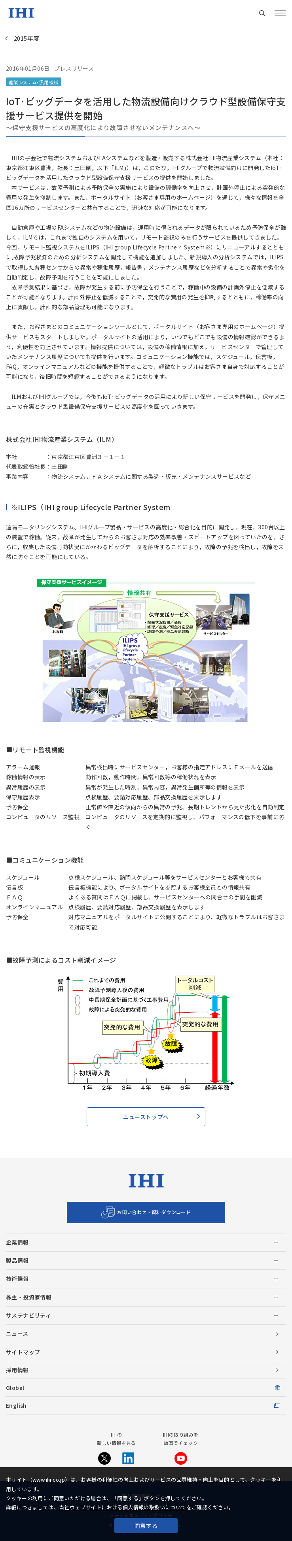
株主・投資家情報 (28, 1297)
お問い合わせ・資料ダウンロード (154, 1212)
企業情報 (17, 1242)
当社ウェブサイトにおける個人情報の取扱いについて (122, 1507)
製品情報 (17, 1260)
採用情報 (17, 1370)
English (16, 1405)
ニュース (17, 1333)
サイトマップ (23, 1352)
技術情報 (17, 1278)
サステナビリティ (28, 1315)
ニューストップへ (146, 1117)
